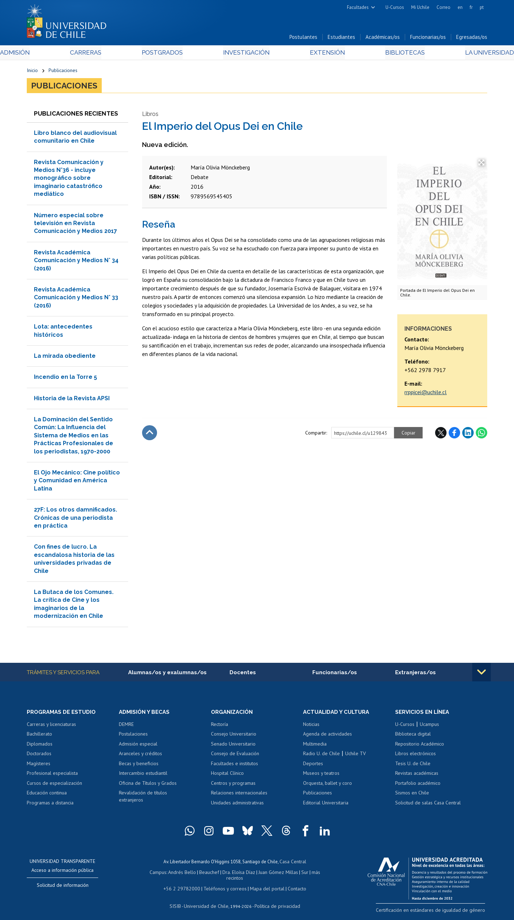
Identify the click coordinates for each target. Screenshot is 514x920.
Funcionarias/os (428, 38)
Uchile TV (355, 756)
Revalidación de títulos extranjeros (143, 799)
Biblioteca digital (413, 737)
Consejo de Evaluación (235, 756)
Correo (443, 7)
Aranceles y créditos (140, 756)
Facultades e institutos (234, 766)
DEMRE (126, 727)
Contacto (291, 884)
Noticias (311, 727)
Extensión (317, 54)
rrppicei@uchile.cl (425, 394)
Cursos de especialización (54, 786)
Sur (293, 874)
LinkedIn (468, 435)
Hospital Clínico (227, 776)
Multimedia (315, 746)
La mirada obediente (65, 358)
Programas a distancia (50, 806)
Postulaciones (133, 737)
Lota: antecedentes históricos (63, 333)
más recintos (312, 874)
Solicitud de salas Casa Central (428, 806)
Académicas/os (383, 38)
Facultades (358, 7)
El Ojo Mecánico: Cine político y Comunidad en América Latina (77, 483)
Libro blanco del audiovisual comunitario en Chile (75, 139)
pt (482, 7)
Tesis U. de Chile (412, 766)
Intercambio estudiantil (143, 776)
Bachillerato (39, 737)
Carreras (104, 54)
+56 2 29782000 (184, 884)
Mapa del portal (263, 884)
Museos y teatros (321, 776)
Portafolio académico (417, 786)
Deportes (313, 766)
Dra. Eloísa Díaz (230, 874)
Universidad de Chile (207, 901)
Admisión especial (138, 746)
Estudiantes (341, 38)
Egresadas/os (471, 38)
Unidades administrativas (237, 806)
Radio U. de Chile (321, 756)
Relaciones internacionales (239, 796)
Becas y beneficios (138, 766)
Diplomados (39, 746)
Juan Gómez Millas (268, 874)
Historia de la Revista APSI (72, 400)
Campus (153, 874)
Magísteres (38, 766)
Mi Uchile (420, 7)
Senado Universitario (233, 746)
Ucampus (429, 727)
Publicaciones (63, 72)
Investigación (246, 54)
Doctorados (39, 756)
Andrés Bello (176, 874)
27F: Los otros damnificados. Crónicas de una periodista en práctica (75, 520)
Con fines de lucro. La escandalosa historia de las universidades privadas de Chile (74, 561)
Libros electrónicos (415, 756)
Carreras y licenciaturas (51, 727)
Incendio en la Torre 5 (65, 379)
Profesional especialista (52, 776)
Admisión (43, 54)
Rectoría (219, 727)
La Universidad (460, 54)
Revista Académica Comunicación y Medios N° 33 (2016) (76, 300)
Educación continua (47, 796)
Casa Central (293, 864)
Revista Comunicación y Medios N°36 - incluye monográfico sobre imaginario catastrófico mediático (69, 180)
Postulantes (303, 38)
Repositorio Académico (419, 746)
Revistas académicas (416, 776)
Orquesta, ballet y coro (327, 786)
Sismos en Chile (412, 796)
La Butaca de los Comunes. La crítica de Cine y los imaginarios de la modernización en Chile (74, 606)
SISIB (179, 901)
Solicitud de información (63, 888)
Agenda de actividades (327, 737)
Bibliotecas (385, 54)
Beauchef (201, 874)
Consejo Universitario (233, 737)
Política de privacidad (274, 901)
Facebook (454, 435)
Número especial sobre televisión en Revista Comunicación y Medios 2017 (75, 225)
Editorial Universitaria (325, 806)
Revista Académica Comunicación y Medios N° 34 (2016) (76, 262)
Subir (149, 435)
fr (471, 7)
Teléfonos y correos (224, 884)
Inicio (32, 72)
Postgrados (171, 54)
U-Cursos (395, 7)
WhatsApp (481, 435)
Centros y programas (233, 786)
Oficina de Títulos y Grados (148, 786)
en (460, 7)
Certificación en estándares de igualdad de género (437, 913)
